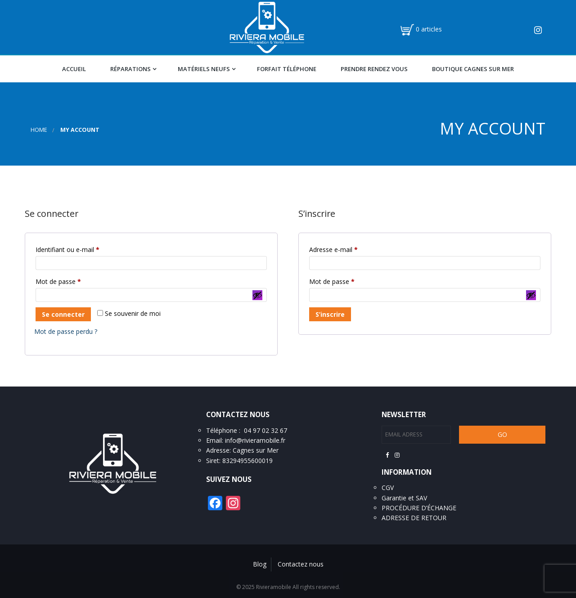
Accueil (74, 69)
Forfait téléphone (286, 69)
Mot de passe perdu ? (65, 331)
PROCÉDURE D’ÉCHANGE (419, 508)
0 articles (429, 29)
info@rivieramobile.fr (255, 440)
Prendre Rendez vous (374, 69)
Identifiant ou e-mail (83, 248)
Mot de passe (74, 280)
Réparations (130, 69)
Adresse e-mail (349, 248)
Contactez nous (301, 564)
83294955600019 (247, 460)
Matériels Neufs (204, 69)
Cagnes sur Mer (256, 450)
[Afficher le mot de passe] (257, 295)
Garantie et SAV (404, 498)
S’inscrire (330, 314)
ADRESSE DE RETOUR (414, 517)
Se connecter (63, 314)
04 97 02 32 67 (265, 430)
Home (39, 130)
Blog (259, 564)
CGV (388, 487)
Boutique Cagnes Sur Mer (473, 69)
